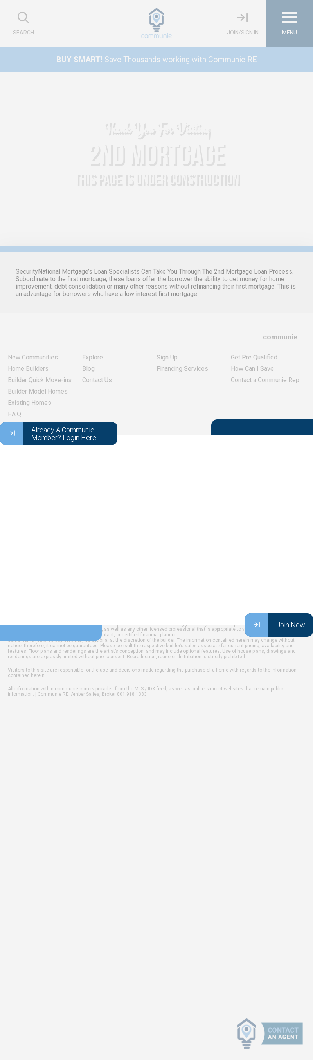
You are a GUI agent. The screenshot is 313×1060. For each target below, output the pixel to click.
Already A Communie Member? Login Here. (48, 433)
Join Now (275, 625)
